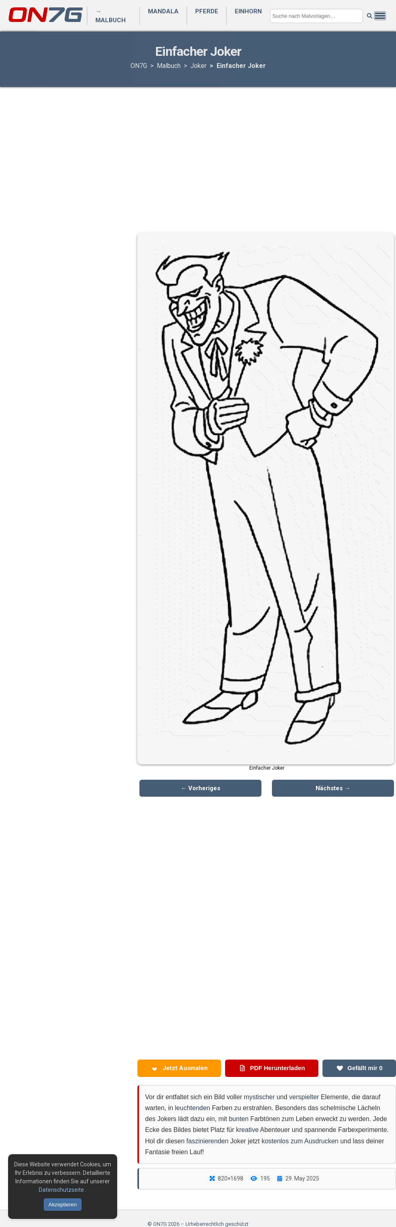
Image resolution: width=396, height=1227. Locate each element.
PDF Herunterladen (272, 1068)
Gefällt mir (359, 1068)
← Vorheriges (200, 788)
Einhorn (248, 11)
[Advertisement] (198, 151)
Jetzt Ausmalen (179, 1068)
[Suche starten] (369, 16)
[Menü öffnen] (380, 15)
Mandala (163, 11)
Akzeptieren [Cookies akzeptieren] (62, 1205)
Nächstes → (333, 788)
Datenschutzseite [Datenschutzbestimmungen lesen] (62, 1190)
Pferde (206, 11)
